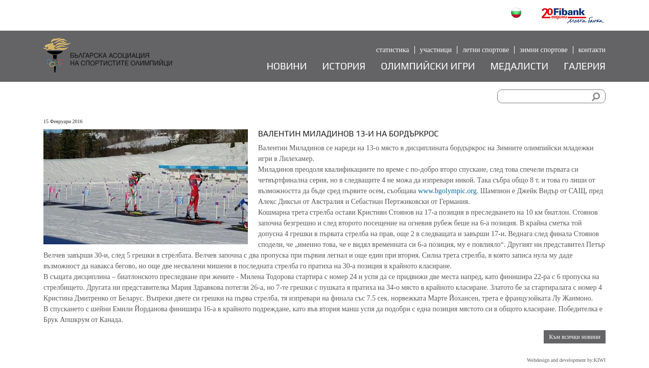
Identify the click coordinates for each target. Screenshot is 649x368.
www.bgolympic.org (447, 191)
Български (517, 14)
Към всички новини (574, 336)
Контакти (592, 50)
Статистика (392, 50)
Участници (436, 50)
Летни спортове (485, 50)
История (344, 66)
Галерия (585, 66)
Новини (287, 66)
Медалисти (519, 66)
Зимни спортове (544, 50)
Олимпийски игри (428, 66)
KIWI (600, 360)
